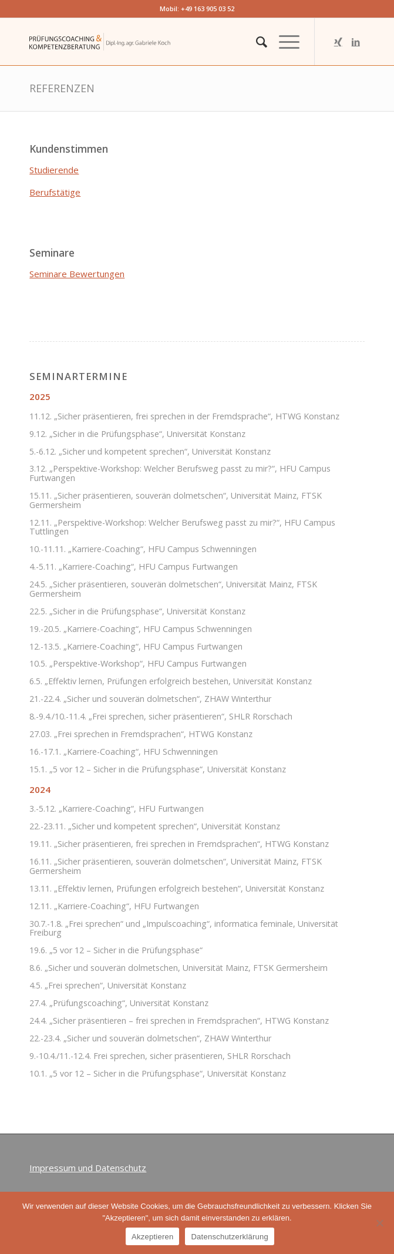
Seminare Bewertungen (76, 274)
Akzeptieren (152, 1236)
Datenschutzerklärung (229, 1236)
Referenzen (62, 88)
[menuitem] (255, 41)
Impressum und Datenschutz (87, 1168)
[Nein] (379, 1223)
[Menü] (283, 41)
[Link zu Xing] (338, 42)
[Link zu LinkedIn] (356, 42)
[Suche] (255, 41)
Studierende (54, 170)
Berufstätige (54, 192)
